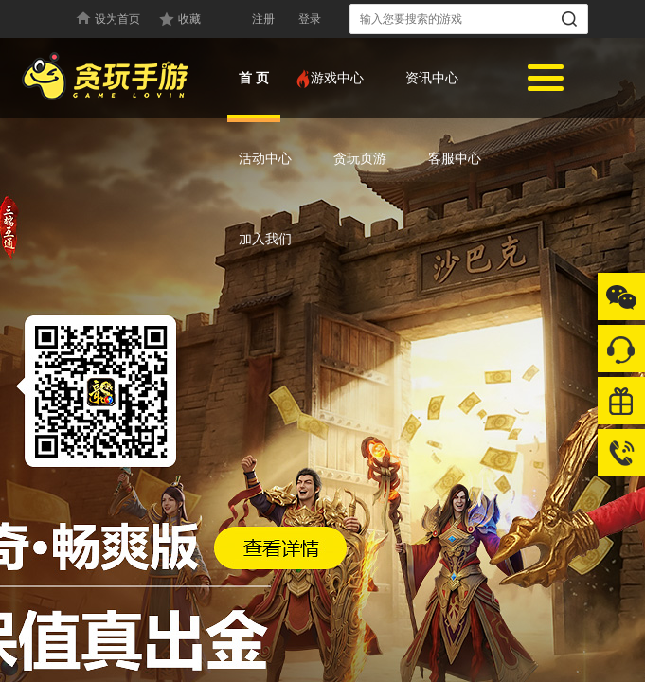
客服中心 (454, 158)
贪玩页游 (359, 158)
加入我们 (265, 238)
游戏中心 (331, 77)
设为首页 (117, 19)
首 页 (254, 77)
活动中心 (265, 158)
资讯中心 (431, 77)
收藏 (189, 19)
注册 (263, 19)
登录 (309, 19)
